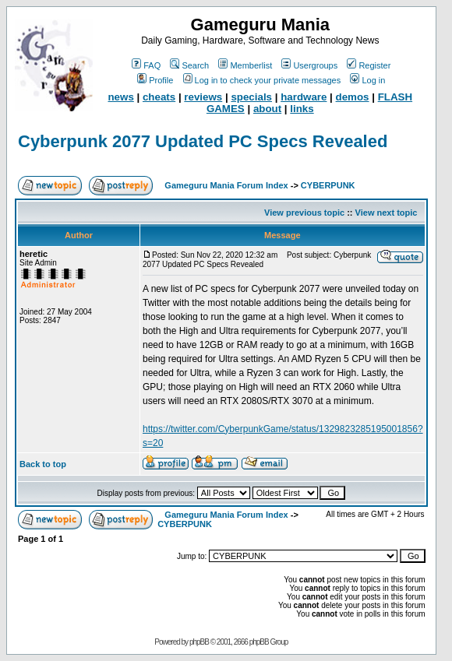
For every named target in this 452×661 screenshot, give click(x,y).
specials (251, 97)
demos (352, 97)
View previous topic (304, 212)
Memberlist (245, 65)
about (267, 108)
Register (368, 65)
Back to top (42, 464)
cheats (159, 97)
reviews (203, 97)
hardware (304, 97)
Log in (367, 80)
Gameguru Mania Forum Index (226, 185)
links (301, 108)
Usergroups (309, 65)
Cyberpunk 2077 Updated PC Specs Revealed (202, 141)
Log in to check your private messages (262, 80)
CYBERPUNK (328, 185)
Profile (155, 80)
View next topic (386, 212)
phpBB (199, 642)
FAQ (146, 65)
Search (189, 65)
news (120, 97)
